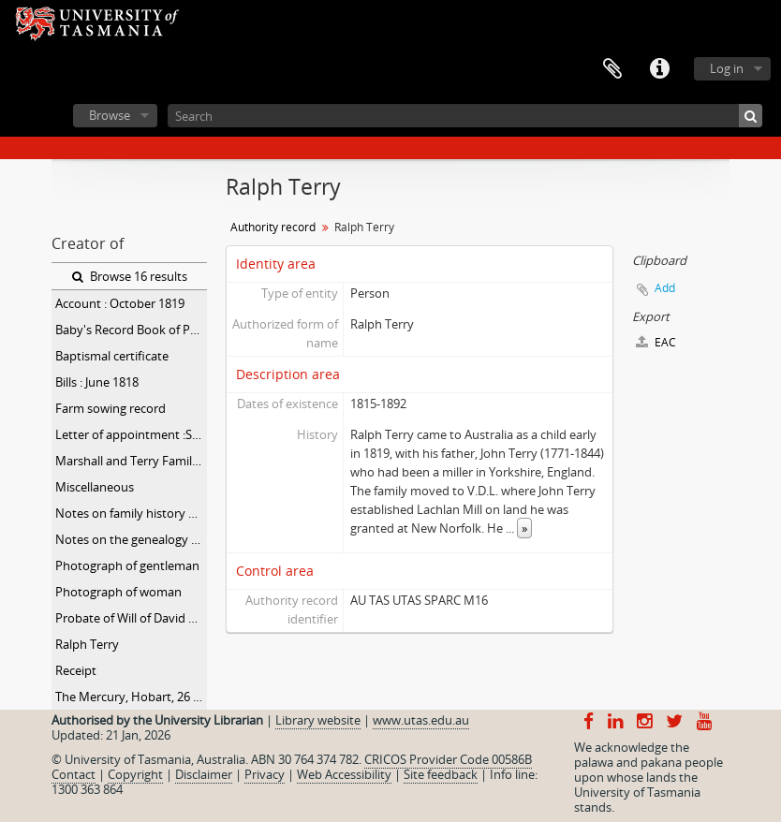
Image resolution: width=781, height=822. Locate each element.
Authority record (273, 227)
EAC (656, 342)
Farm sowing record (110, 408)
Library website (318, 720)
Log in (727, 68)
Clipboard (612, 69)
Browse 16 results (129, 276)
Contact (74, 774)
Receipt (75, 670)
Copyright (135, 774)
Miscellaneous (94, 486)
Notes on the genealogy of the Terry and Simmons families (131, 539)
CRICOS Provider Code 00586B (448, 759)
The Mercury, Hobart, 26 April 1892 (131, 696)
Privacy (264, 774)
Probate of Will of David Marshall (131, 617)
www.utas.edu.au (421, 720)
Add (665, 288)
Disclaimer (203, 774)
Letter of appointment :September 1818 (131, 434)
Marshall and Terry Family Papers (131, 460)
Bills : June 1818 (97, 382)
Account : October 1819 (119, 303)
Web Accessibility (344, 774)
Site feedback (441, 774)
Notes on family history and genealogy (131, 513)
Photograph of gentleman (127, 565)
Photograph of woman (118, 591)
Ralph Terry (87, 644)
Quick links (659, 69)
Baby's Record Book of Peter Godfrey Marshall (131, 329)
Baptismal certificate (112, 355)
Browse (109, 115)
